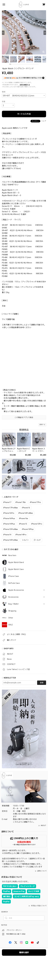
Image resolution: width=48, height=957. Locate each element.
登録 (41, 683)
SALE (10, 625)
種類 (3, 92)
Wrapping (12, 611)
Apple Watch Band (16, 562)
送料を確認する (25, 85)
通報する (42, 424)
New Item (12, 555)
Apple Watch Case (16, 569)
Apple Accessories (16, 590)
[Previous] (3, 33)
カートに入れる (24, 114)
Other (10, 618)
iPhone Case (13, 576)
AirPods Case (14, 583)
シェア (43, 121)
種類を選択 (24, 952)
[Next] (45, 33)
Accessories (13, 597)
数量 (3, 102)
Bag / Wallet (13, 604)
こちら (15, 822)
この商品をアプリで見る (24, 417)
